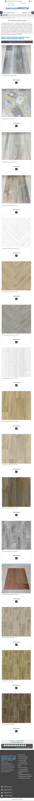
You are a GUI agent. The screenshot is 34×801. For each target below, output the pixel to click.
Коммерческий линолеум (24, 774)
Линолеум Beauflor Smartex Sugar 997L (10, 551)
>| (25, 745)
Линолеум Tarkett (22, 758)
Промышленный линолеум (24, 776)
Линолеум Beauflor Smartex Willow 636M (10, 594)
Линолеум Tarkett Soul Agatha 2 (8, 680)
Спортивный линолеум (23, 778)
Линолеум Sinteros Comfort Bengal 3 (9, 75)
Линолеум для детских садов (10, 17)
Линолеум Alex (21, 760)
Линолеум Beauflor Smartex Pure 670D (10, 507)
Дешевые (11, 41)
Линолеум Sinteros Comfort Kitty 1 (9, 118)
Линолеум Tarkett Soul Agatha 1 (8, 637)
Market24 (2, 17)
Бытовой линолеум (22, 769)
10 (21, 745)
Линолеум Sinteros (22, 764)
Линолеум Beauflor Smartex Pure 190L (9, 464)
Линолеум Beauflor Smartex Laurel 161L (10, 291)
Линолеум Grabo (22, 762)
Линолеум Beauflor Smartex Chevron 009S (10, 248)
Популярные (22, 41)
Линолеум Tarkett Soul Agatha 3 (8, 724)
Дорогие (14, 41)
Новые (18, 41)
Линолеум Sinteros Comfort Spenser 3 (9, 162)
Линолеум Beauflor (22, 756)
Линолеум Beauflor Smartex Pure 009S (10, 378)
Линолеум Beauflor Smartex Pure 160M (10, 421)
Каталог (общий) (22, 767)
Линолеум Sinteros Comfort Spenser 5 (9, 205)
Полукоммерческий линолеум (22, 772)
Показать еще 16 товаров (17, 740)
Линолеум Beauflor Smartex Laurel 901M (10, 335)
